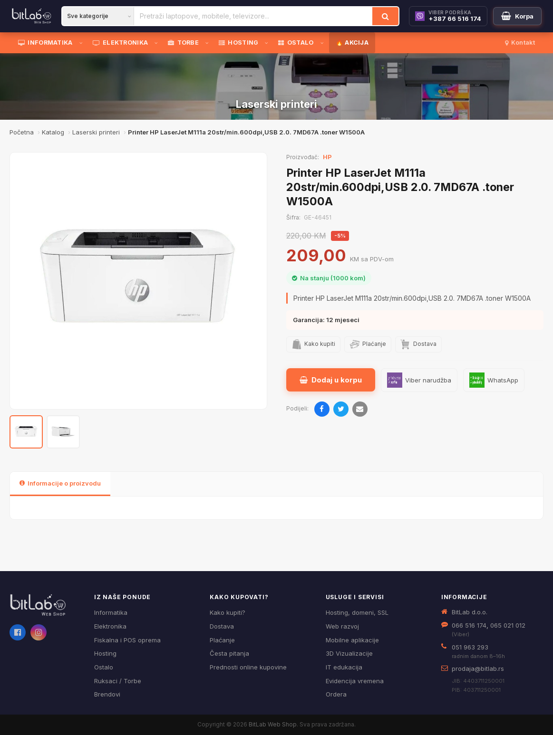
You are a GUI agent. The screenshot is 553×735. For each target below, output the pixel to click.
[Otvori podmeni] (82, 42)
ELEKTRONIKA (120, 42)
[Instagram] (38, 632)
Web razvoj (342, 626)
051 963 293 (470, 647)
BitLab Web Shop (273, 724)
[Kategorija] (98, 16)
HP (327, 157)
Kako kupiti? (227, 612)
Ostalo (103, 667)
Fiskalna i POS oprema (127, 640)
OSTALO (295, 42)
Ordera (336, 694)
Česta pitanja (229, 653)
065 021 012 (507, 625)
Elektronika (110, 626)
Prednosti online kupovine (248, 667)
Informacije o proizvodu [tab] (60, 483)
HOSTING (238, 42)
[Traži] (385, 16)
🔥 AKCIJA (352, 42)
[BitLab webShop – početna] (45, 605)
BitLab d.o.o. (469, 612)
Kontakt (520, 42)
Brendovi (107, 694)
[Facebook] (18, 632)
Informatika (110, 612)
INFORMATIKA (45, 42)
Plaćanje (222, 640)
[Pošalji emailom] (360, 409)
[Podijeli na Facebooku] (322, 409)
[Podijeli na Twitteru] (341, 409)
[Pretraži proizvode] (253, 16)
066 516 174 (469, 625)
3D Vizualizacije (349, 653)
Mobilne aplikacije (352, 640)
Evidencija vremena (355, 681)
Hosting (105, 653)
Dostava (222, 626)
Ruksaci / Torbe (117, 681)
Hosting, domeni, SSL (357, 612)
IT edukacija (344, 667)
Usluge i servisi (355, 597)
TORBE (183, 42)
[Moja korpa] (517, 16)
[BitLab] (31, 16)
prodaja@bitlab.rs (478, 668)
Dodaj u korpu (331, 379)
